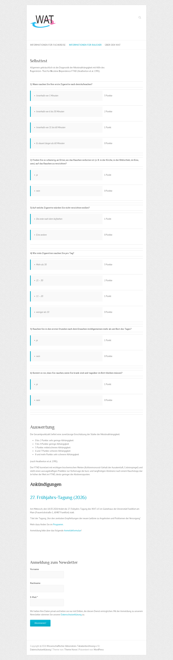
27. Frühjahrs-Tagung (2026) (58, 497)
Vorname (34, 569)
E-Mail (34, 597)
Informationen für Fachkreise (48, 44)
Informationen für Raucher (85, 44)
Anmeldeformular (72, 530)
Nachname (35, 583)
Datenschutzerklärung (71, 614)
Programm (58, 524)
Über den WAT (113, 44)
